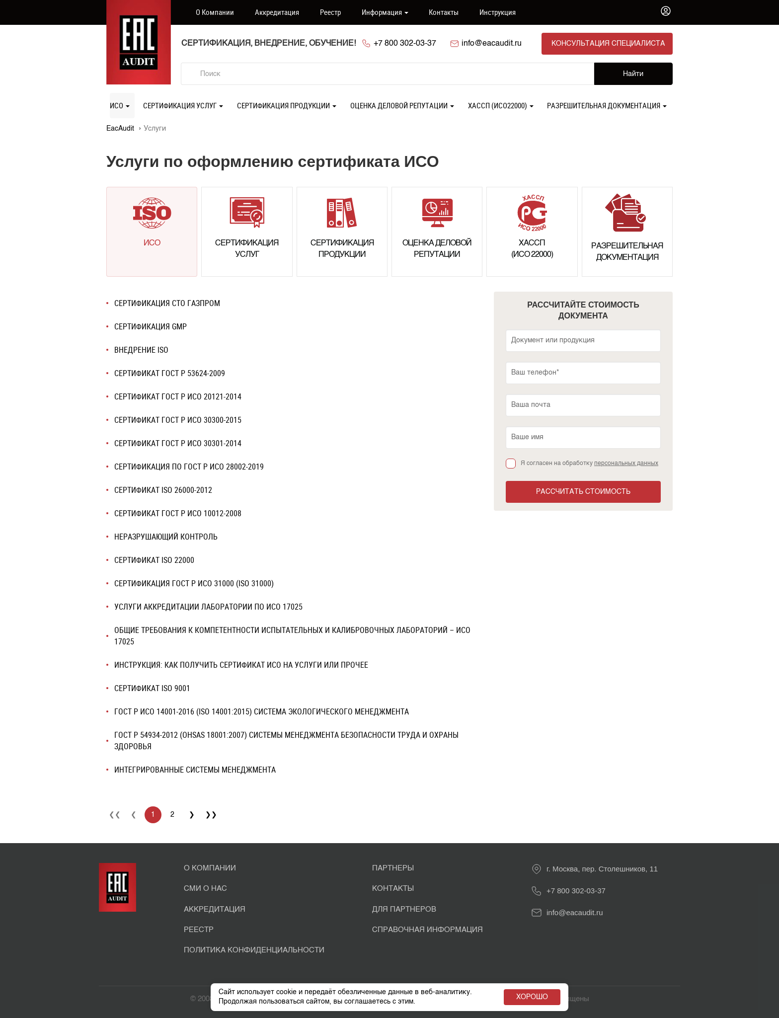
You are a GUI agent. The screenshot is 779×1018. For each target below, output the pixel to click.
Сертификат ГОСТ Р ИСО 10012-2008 (177, 513)
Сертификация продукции (286, 105)
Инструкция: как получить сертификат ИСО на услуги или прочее (241, 664)
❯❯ (211, 814)
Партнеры (393, 868)
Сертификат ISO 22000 (154, 559)
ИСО (120, 105)
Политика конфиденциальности (254, 950)
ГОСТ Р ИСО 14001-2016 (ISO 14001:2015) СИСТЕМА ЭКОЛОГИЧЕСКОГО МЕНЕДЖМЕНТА (261, 711)
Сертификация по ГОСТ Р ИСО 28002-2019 (189, 466)
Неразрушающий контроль (166, 536)
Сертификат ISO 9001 (152, 688)
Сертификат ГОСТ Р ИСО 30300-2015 (177, 419)
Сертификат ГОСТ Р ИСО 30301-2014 (177, 443)
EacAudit (120, 128)
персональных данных (626, 464)
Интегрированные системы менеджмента (195, 769)
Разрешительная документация (607, 105)
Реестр (330, 12)
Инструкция (497, 12)
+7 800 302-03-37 (405, 44)
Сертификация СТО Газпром (167, 303)
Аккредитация (277, 12)
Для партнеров (404, 909)
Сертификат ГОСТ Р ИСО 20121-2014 (177, 396)
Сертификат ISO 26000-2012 (163, 489)
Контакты (444, 12)
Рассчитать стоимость (583, 491)
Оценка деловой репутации (402, 105)
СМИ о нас (205, 888)
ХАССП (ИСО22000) (501, 105)
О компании (215, 12)
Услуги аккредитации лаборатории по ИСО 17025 (208, 606)
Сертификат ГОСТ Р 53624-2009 (169, 373)
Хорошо (532, 997)
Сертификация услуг (183, 105)
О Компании (210, 868)
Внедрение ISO (141, 349)
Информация (385, 12)
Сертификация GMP (150, 326)
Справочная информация (427, 930)
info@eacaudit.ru (492, 44)
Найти (633, 74)
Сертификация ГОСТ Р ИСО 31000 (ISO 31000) (194, 583)
